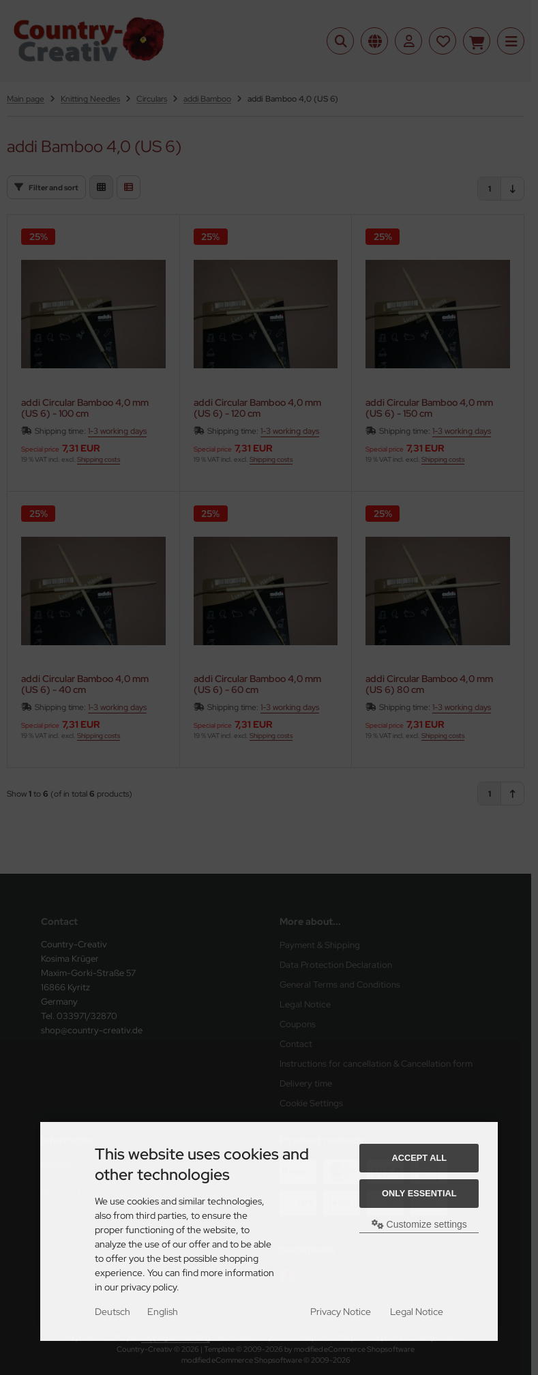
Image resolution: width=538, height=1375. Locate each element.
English (162, 1311)
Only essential (419, 1193)
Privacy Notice (340, 1311)
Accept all (419, 1158)
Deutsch (112, 1311)
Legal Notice (416, 1311)
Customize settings (419, 1224)
